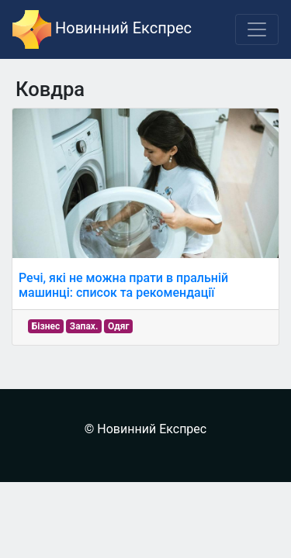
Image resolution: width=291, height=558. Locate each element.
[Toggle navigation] (257, 29)
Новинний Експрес (102, 29)
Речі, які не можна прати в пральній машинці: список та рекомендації (123, 285)
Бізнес (46, 326)
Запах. (84, 326)
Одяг (119, 326)
